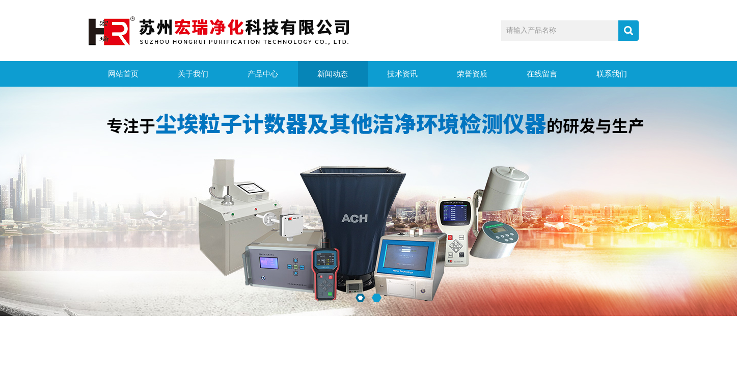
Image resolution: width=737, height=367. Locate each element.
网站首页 (123, 74)
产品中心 (263, 74)
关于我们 (193, 74)
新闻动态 (332, 74)
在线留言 (542, 74)
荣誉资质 (472, 74)
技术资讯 (402, 74)
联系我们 (611, 74)
